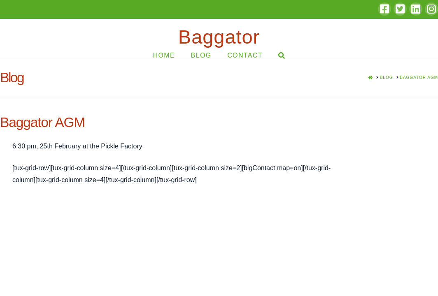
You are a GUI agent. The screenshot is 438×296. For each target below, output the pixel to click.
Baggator (219, 36)
